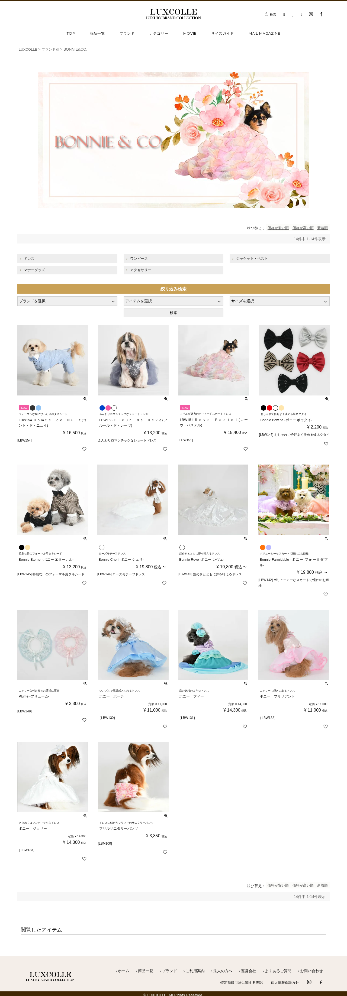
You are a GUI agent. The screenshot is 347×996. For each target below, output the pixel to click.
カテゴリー (158, 33)
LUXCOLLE (28, 49)
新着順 (321, 228)
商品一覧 (145, 968)
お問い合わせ (311, 968)
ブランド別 (52, 49)
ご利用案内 (195, 968)
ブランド (127, 33)
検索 (173, 312)
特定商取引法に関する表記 (238, 980)
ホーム (123, 968)
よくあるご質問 (278, 968)
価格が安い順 (270, 228)
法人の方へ (222, 968)
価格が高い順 (298, 228)
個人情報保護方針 (284, 980)
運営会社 (248, 968)
